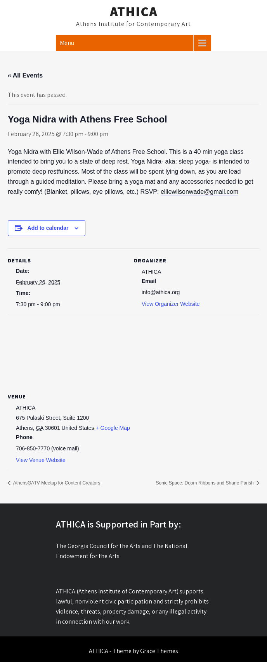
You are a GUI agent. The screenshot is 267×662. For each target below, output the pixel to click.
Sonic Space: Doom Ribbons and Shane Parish (205, 483)
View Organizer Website (171, 304)
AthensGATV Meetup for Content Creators (56, 483)
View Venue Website (41, 460)
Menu (67, 43)
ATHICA (134, 11)
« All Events (25, 75)
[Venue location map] (133, 352)
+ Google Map (113, 428)
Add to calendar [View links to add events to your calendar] (48, 228)
